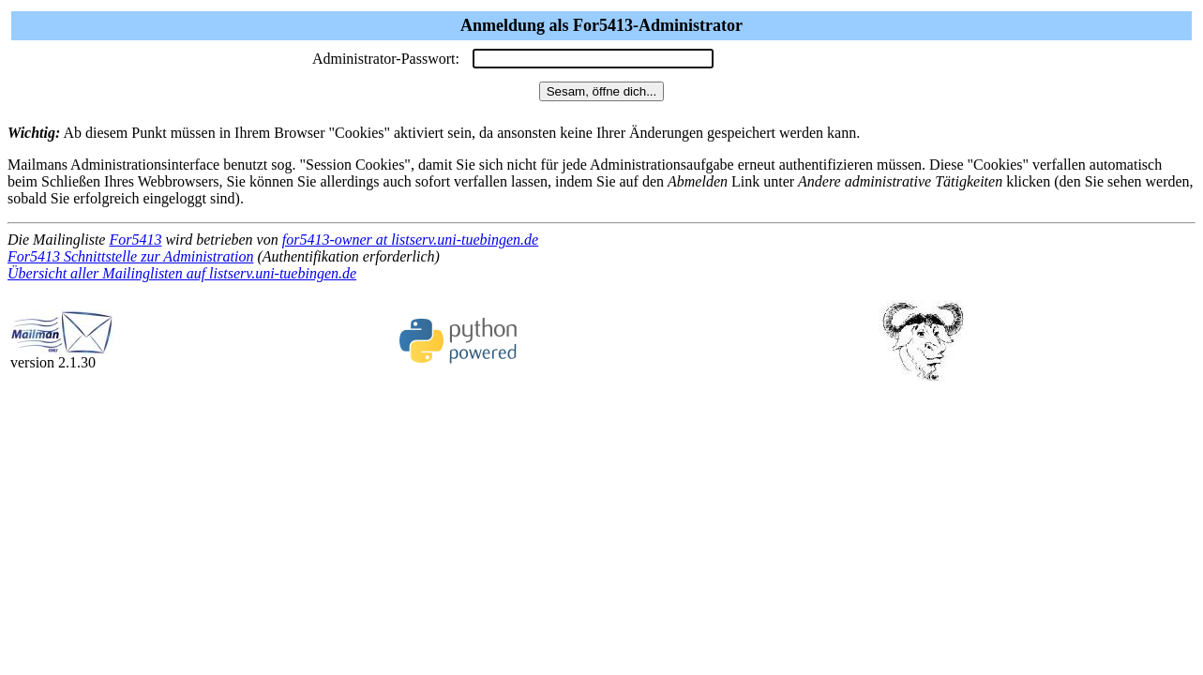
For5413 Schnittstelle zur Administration (130, 256)
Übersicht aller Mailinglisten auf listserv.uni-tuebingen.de (182, 273)
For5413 (135, 240)
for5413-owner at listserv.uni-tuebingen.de (410, 240)
